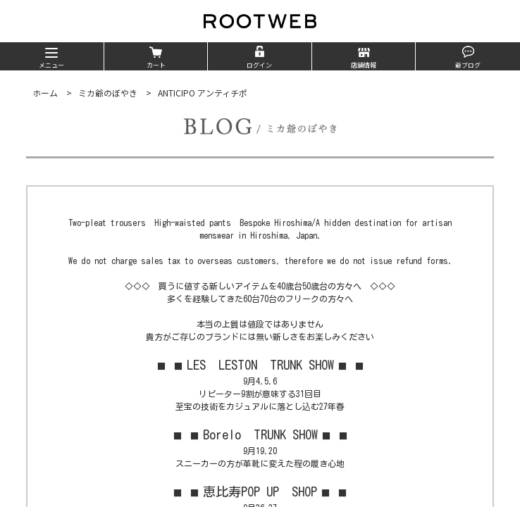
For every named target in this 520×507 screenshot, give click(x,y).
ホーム (45, 93)
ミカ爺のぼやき (107, 93)
